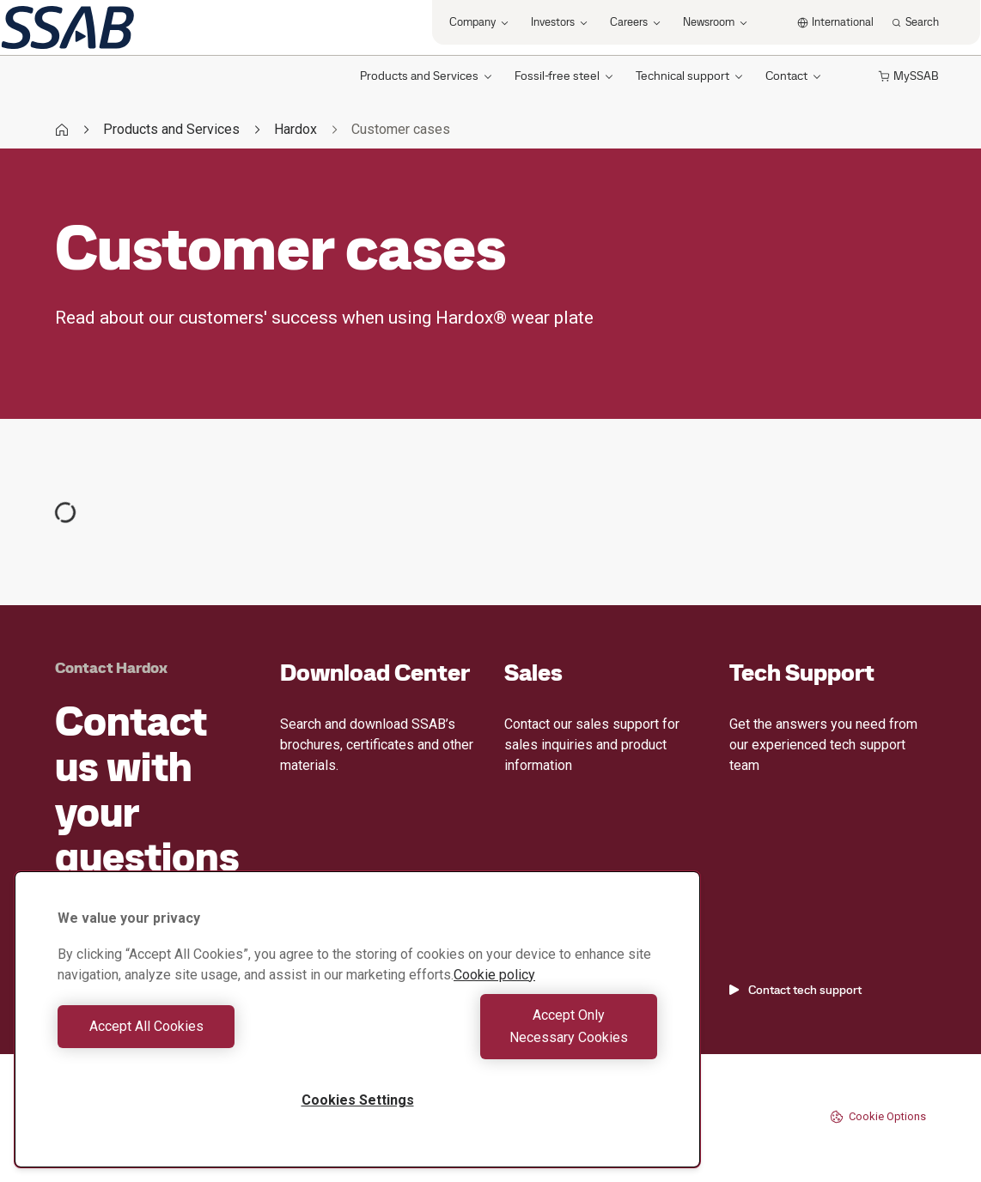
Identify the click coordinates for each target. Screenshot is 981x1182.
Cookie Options (878, 1117)
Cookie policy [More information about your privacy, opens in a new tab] (494, 997)
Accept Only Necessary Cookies (512, 1037)
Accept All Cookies (203, 1037)
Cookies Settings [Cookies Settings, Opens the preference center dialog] (358, 1100)
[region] (357, 1030)
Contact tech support (795, 989)
